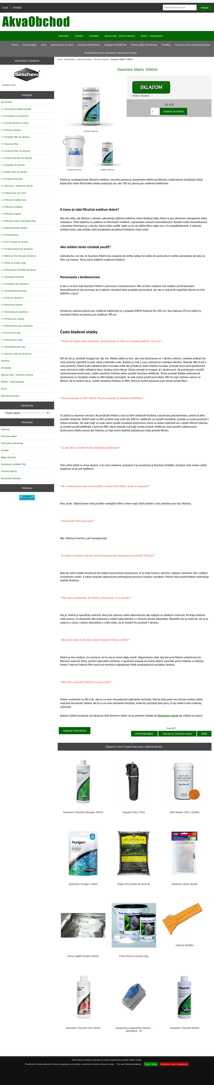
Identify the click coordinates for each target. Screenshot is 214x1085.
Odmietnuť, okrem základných (174, 1064)
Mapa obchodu (8, 457)
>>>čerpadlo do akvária (13, 165)
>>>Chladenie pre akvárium (15, 284)
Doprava (5, 429)
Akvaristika (69, 59)
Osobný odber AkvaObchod (144, 45)
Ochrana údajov (9, 436)
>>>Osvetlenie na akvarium (15, 116)
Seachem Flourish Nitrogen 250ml (83, 812)
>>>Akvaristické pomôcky (14, 290)
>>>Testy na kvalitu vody (13, 262)
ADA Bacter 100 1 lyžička (184, 812)
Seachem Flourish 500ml (184, 1028)
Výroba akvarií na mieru (62, 45)
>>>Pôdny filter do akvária (14, 172)
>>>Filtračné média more (13, 200)
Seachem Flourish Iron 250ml (83, 1028)
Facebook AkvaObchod (89, 45)
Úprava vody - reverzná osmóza (120, 36)
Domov (15, 45)
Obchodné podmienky (12, 443)
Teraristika (94, 36)
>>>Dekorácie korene (12, 304)
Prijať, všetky (151, 1064)
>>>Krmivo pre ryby (11, 332)
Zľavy (43, 45)
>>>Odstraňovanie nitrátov (14, 228)
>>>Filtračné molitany (12, 207)
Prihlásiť (17, 7)
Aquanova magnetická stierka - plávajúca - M (134, 1029)
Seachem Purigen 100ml (83, 884)
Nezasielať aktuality (11, 478)
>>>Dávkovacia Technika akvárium (18, 269)
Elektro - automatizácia (152, 36)
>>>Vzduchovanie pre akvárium (17, 249)
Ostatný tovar (9, 85)
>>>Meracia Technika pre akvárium (18, 256)
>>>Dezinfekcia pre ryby (13, 346)
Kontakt (5, 450)
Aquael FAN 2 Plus (134, 812)
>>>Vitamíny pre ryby (11, 339)
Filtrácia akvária (84, 59)
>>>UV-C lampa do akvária (14, 241)
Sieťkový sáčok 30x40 (184, 884)
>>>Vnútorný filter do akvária (15, 151)
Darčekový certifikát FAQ (13, 464)
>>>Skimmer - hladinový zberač (17, 185)
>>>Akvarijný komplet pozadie (16, 109)
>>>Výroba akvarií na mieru (15, 123)
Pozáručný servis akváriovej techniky (192, 45)
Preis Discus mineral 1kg (133, 956)
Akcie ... (5, 388)
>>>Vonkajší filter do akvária (15, 137)
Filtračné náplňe (100, 59)
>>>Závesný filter (9, 144)
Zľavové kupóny (9, 471)
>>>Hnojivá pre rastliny (12, 318)
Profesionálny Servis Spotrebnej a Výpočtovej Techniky (111, 53)
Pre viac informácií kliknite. (129, 1064)
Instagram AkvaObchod (115, 45)
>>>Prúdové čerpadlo (12, 179)
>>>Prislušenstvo (9, 235)
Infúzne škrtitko (185, 945)
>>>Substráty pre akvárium (14, 312)
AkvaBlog (166, 45)
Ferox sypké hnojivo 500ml (83, 956)
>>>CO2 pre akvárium (12, 297)
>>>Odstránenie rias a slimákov (17, 325)
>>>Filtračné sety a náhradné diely (18, 221)
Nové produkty (29, 45)
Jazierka (79, 36)
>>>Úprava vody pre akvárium (16, 353)
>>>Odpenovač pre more (13, 193)
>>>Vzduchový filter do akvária (16, 158)
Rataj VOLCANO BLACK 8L (133, 884)
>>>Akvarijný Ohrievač (12, 277)
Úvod (5, 7)
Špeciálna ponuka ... (11, 395)
